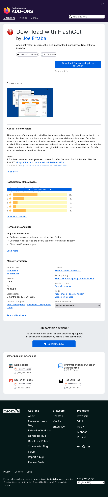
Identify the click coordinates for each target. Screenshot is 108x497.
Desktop (58, 416)
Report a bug (36, 456)
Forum (31, 451)
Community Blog (38, 446)
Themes (23, 17)
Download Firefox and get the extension (78, 64)
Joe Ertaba (34, 38)
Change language (85, 478)
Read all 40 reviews (17, 216)
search (72, 294)
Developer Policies (39, 441)
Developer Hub (37, 435)
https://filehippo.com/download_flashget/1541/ (43, 165)
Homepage (12, 270)
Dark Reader (21, 365)
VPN (80, 421)
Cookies (19, 472)
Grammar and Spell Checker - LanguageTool (80, 366)
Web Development (16, 304)
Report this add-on (16, 315)
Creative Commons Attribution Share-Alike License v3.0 (29, 482)
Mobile (57, 421)
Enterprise (59, 426)
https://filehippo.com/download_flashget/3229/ (40, 162)
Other (9, 307)
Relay (80, 426)
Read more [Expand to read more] (12, 171)
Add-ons (33, 410)
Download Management (39, 304)
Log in (102, 3)
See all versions (63, 286)
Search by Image (23, 380)
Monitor (82, 431)
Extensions (9, 17)
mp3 (57, 294)
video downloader (64, 297)
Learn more (12, 251)
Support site (13, 273)
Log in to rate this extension (39, 189)
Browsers (82, 416)
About (31, 416)
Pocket (81, 437)
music (64, 294)
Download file (61, 71)
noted (30, 479)
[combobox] (87, 16)
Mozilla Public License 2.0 (68, 270)
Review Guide (36, 462)
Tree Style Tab (72, 380)
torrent (80, 294)
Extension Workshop (40, 430)
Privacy (6, 472)
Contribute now (54, 343)
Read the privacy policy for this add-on (74, 278)
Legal (29, 472)
